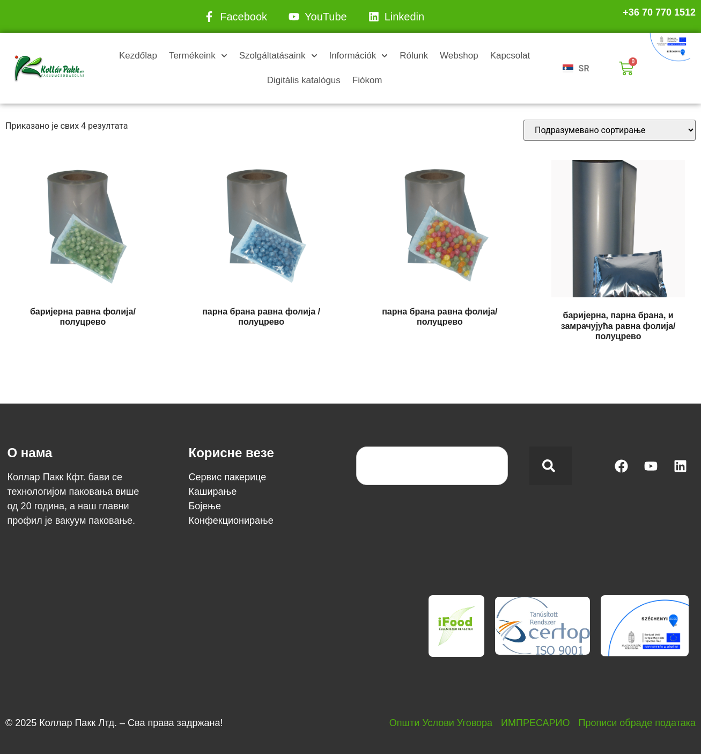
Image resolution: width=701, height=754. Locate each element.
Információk (358, 55)
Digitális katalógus (304, 80)
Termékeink (198, 55)
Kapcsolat (510, 55)
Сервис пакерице (228, 477)
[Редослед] (609, 130)
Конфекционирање (231, 520)
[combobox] (432, 465)
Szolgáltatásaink (278, 55)
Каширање (213, 491)
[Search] (550, 465)
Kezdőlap (138, 55)
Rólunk (414, 55)
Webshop (459, 55)
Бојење (205, 506)
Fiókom (367, 80)
